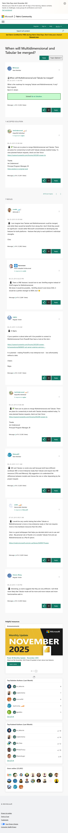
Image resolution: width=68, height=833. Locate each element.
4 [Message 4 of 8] (15, 555)
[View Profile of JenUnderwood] (18, 130)
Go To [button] (58, 26)
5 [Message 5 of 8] (13, 373)
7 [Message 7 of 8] (13, 246)
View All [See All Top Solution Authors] (10, 716)
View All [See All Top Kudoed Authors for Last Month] (10, 760)
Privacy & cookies (6, 813)
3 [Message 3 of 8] (13, 485)
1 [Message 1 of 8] (13, 105)
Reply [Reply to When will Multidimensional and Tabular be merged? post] (56, 110)
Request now (34, 37)
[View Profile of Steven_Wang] (17, 575)
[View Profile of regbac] (15, 317)
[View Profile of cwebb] (15, 209)
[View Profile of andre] (16, 505)
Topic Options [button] (55, 58)
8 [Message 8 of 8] (15, 297)
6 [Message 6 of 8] (13, 175)
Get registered (7, 10)
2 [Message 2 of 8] (13, 601)
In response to (19, 135)
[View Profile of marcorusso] (21, 265)
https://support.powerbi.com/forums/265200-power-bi (26, 155)
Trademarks (4, 820)
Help (50, 26)
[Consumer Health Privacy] (34, 827)
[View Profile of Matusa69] (16, 454)
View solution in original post (17, 169)
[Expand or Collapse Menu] (3, 22)
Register (36, 26)
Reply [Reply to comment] (56, 180)
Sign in (44, 26)
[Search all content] (40, 31)
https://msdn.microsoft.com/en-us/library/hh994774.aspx (29, 543)
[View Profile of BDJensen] (16, 68)
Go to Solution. (36, 96)
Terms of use (5, 816)
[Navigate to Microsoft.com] (7, 16)
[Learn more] (14, 664)
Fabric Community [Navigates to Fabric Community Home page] (24, 16)
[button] (44, 58)
